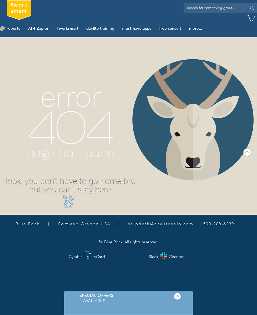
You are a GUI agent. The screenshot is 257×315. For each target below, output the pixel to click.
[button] (251, 17)
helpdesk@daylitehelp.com (161, 223)
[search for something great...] (213, 8)
